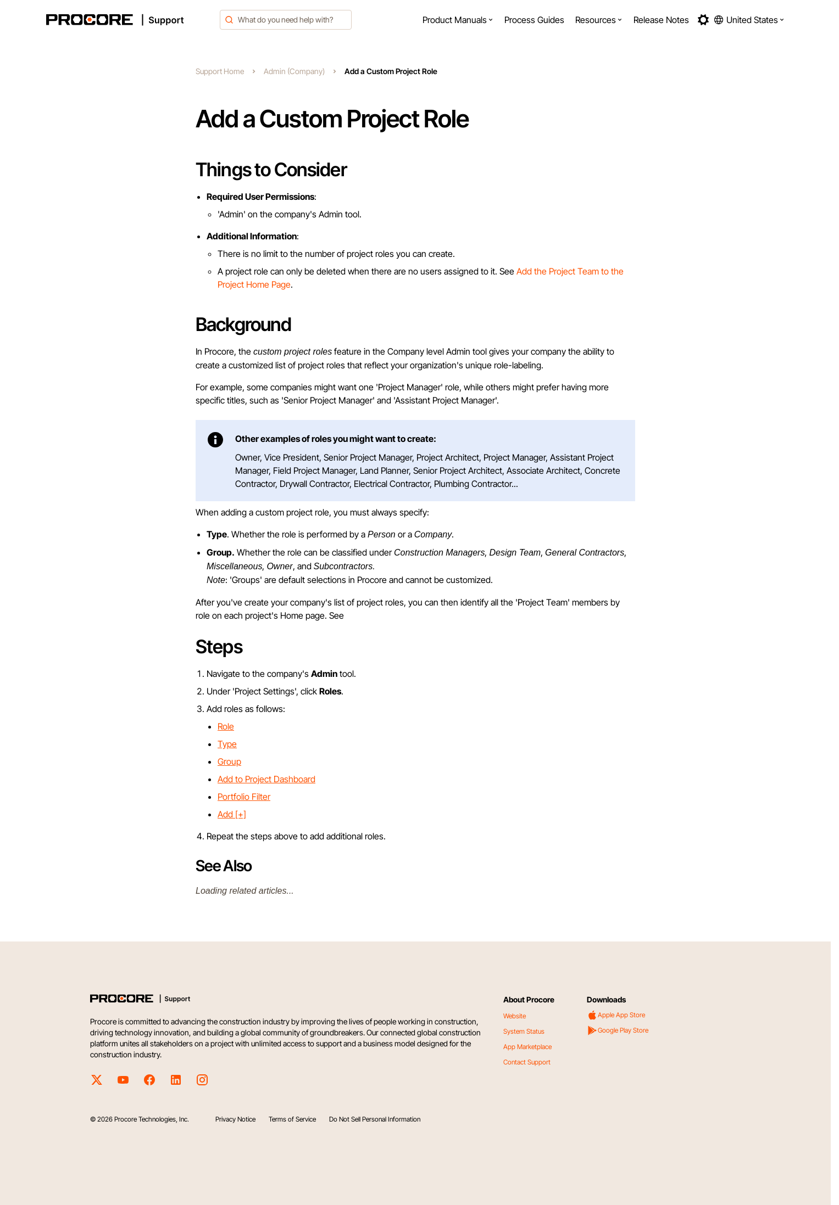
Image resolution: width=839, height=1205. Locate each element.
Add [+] (232, 814)
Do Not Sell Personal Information (374, 1119)
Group (229, 761)
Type (227, 743)
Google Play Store (617, 1030)
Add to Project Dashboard (266, 779)
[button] (458, 19)
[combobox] (286, 20)
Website (514, 1016)
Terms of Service (292, 1119)
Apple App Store (616, 1015)
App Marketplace (527, 1047)
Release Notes (661, 19)
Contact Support (527, 1062)
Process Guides (534, 19)
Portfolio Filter (244, 796)
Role (226, 726)
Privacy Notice (235, 1119)
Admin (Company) (294, 71)
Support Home (220, 71)
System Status (523, 1031)
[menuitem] (458, 19)
